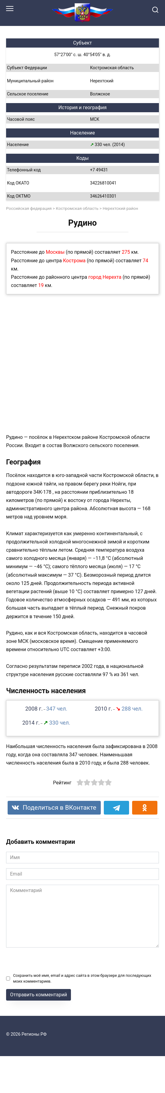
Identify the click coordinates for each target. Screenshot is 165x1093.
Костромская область (77, 208)
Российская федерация (29, 208)
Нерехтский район (120, 208)
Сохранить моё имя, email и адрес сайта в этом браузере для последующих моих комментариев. (82, 978)
